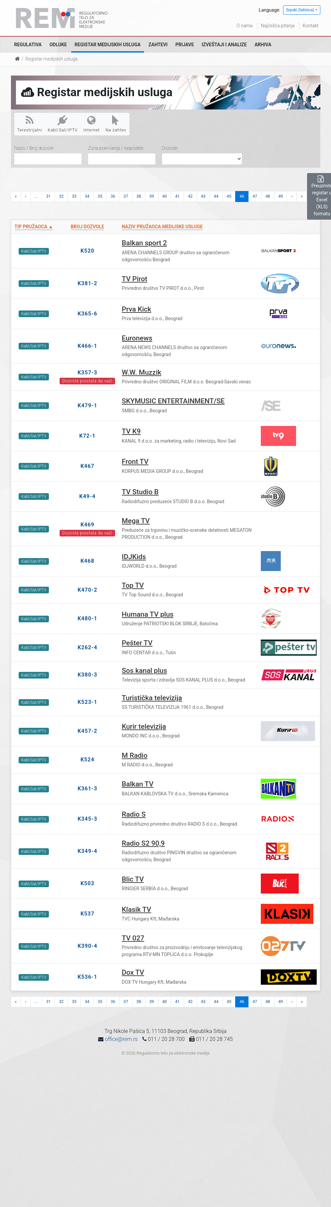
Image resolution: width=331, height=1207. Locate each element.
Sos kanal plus (144, 671)
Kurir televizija (144, 726)
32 (61, 196)
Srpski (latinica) (300, 10)
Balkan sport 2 (144, 243)
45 (229, 196)
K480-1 (87, 618)
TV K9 (131, 431)
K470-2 (87, 590)
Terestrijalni (29, 123)
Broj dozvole (87, 226)
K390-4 (87, 946)
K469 (87, 524)
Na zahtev (115, 123)
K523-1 (87, 702)
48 (267, 196)
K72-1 (87, 436)
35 (100, 196)
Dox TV (133, 972)
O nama (244, 25)
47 (254, 196)
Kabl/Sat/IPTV (63, 123)
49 (280, 196)
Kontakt (311, 25)
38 (138, 196)
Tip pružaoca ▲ (34, 226)
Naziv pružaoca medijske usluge (162, 226)
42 (190, 196)
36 (113, 196)
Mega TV (136, 521)
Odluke (58, 44)
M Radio (134, 755)
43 (203, 196)
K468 (87, 561)
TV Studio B (140, 492)
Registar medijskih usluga (107, 44)
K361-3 (87, 788)
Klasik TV (136, 909)
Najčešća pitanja (278, 25)
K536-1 (87, 977)
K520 (87, 251)
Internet (91, 123)
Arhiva (262, 44)
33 (74, 196)
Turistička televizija (152, 698)
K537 (87, 913)
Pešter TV (137, 643)
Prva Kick (136, 309)
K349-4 (87, 851)
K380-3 (87, 675)
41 (177, 196)
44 (216, 196)
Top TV (133, 585)
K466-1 (87, 346)
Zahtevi (157, 44)
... (36, 196)
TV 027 (133, 938)
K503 (87, 883)
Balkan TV (137, 784)
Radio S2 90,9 (143, 843)
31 (48, 196)
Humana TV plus (147, 614)
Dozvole (170, 148)
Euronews (137, 338)
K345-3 (87, 819)
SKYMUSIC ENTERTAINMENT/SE (173, 401)
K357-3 (87, 372)
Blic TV (133, 879)
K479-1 (87, 405)
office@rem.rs (121, 1039)
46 (242, 196)
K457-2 (87, 731)
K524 (87, 759)
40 (164, 196)
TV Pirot (134, 279)
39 (151, 196)
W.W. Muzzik (141, 372)
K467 (87, 466)
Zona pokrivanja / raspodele (116, 148)
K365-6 (87, 313)
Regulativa (28, 44)
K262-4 (87, 647)
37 (125, 196)
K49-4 (87, 496)
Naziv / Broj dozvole (34, 148)
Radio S (134, 814)
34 (87, 196)
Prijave (184, 44)
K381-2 (87, 283)
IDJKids (134, 557)
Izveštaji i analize (224, 44)
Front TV (135, 462)
